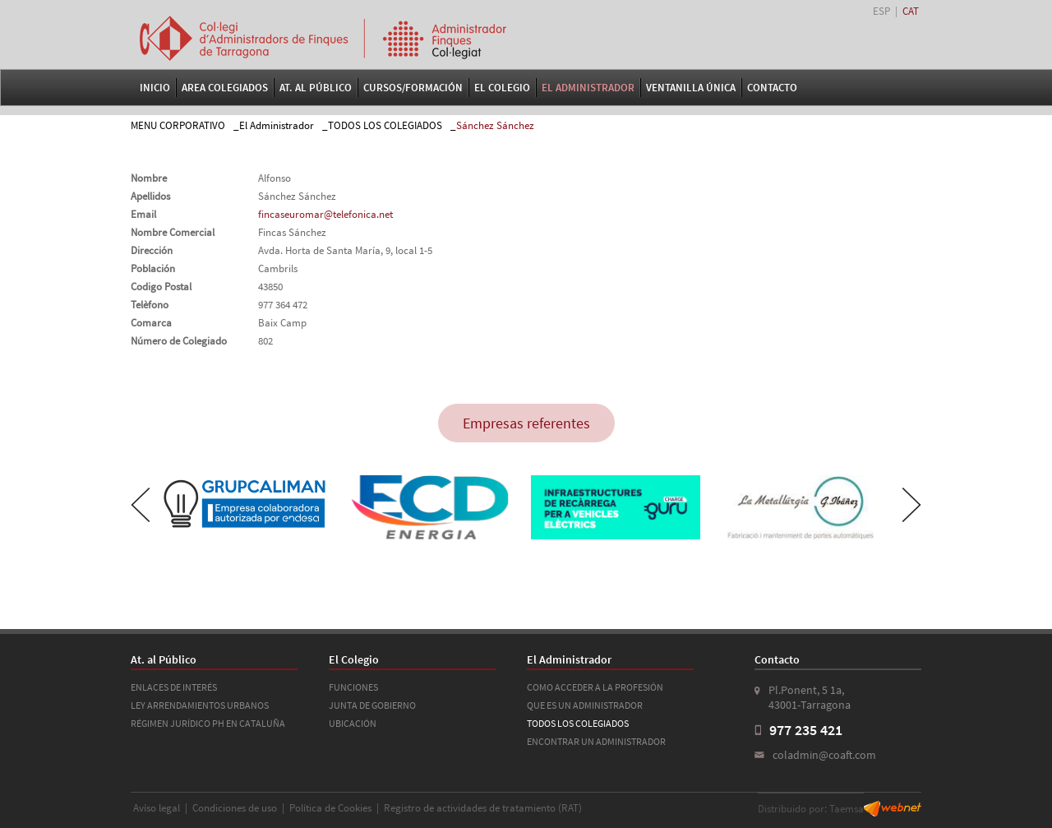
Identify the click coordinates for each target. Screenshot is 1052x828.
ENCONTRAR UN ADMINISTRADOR (596, 741)
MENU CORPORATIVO (178, 125)
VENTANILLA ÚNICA (691, 88)
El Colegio (502, 88)
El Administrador (588, 88)
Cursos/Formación (413, 88)
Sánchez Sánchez (495, 125)
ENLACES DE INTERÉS (174, 687)
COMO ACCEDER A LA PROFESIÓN (595, 687)
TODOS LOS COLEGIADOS (385, 125)
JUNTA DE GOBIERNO (372, 705)
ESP (881, 11)
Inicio (155, 88)
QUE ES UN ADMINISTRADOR (585, 705)
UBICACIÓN (352, 723)
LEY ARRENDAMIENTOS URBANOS (200, 705)
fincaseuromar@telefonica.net (325, 214)
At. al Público (315, 88)
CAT (910, 11)
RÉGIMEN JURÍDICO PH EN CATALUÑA (208, 723)
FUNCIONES (353, 687)
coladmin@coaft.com (824, 754)
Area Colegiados (225, 88)
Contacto (772, 88)
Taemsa (846, 809)
